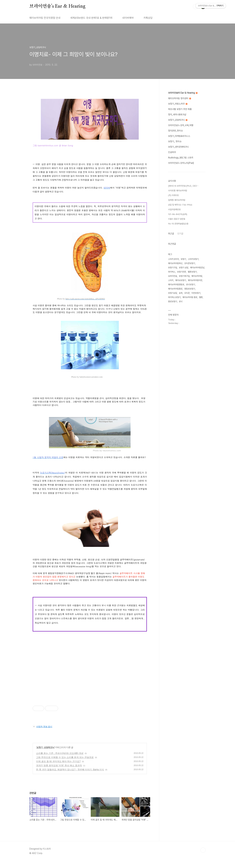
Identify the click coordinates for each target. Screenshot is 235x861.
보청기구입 (172, 267)
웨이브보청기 (180, 280)
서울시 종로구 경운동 (176, 219)
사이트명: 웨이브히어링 (177, 190)
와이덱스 (171, 272)
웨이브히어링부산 (175, 263)
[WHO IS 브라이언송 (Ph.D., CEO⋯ (183, 186)
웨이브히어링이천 (195, 280)
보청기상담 (172, 293)
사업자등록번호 (174, 209)
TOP (203, 850)
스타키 (170, 280)
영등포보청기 (189, 289)
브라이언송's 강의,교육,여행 (180, 125)
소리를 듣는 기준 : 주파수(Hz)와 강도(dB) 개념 (59, 753)
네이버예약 (128, 17)
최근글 (171, 233)
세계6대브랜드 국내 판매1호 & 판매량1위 (91, 17)
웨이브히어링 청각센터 (179, 98)
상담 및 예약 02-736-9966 (180, 205)
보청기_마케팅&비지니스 (179, 136)
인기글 (180, 233)
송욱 (180, 293)
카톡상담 (148, 17)
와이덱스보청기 (174, 297)
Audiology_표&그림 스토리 (180, 157)
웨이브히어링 (196, 276)
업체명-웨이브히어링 (176, 200)
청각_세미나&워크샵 (177, 114)
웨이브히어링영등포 (176, 284)
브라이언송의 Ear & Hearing (182, 92)
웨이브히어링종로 (175, 289)
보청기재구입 (184, 276)
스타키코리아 (173, 259)
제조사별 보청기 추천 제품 (180, 109)
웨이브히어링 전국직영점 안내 (44, 17)
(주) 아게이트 (173, 195)
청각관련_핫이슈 (175, 130)
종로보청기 (172, 301)
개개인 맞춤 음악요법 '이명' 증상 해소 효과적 (59, 765)
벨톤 (201, 297)
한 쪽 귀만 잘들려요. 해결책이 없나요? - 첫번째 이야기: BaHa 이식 (70, 769)
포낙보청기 (190, 284)
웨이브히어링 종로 (189, 297)
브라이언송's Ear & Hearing (57, 6)
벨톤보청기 (192, 272)
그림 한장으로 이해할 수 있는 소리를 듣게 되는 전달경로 (65, 757)
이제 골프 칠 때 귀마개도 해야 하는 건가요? (58, 761)
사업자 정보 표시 (42, 726)
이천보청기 (195, 293)
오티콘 (187, 293)
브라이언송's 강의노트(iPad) (181, 163)
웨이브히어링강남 (197, 267)
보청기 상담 (183, 267)
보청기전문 (181, 272)
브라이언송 (172, 276)
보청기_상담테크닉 (45, 747)
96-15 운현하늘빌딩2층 (178, 223)
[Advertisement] (90, 674)
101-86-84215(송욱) (177, 214)
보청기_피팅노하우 (177, 103)
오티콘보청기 (189, 263)
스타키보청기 (193, 259)
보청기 (183, 259)
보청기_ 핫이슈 (174, 141)
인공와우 (172, 152)
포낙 (180, 301)
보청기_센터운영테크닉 (178, 146)
